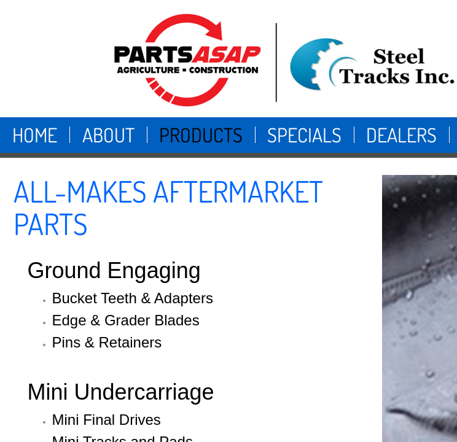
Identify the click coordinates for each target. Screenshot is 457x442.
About (108, 134)
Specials (304, 134)
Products (201, 134)
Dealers (401, 134)
